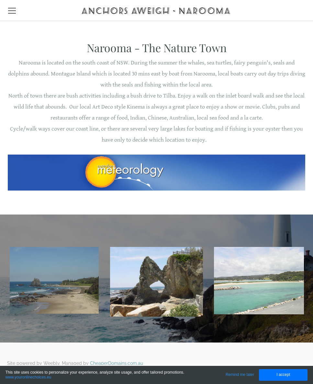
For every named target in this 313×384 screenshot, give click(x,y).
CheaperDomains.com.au (116, 363)
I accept (283, 374)
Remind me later (240, 374)
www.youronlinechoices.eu (28, 377)
